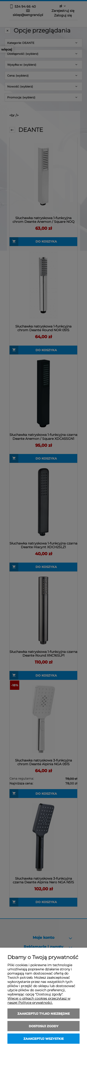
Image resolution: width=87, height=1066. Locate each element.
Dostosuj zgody (43, 1026)
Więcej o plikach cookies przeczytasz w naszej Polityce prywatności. (38, 1000)
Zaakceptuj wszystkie (43, 1038)
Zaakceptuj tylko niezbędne (43, 1013)
